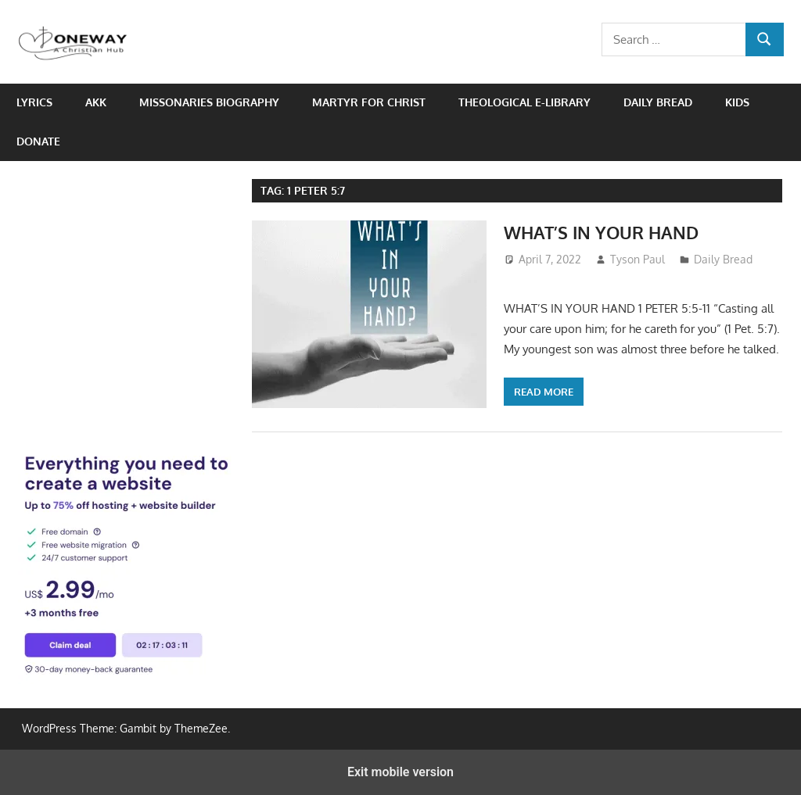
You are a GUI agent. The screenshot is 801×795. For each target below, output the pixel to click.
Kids (737, 102)
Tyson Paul (637, 259)
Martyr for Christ (369, 102)
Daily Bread (657, 102)
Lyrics (34, 102)
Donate (38, 141)
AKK (95, 102)
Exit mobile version (400, 772)
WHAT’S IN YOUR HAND (601, 232)
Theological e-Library (524, 102)
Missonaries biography (209, 102)
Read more (543, 391)
